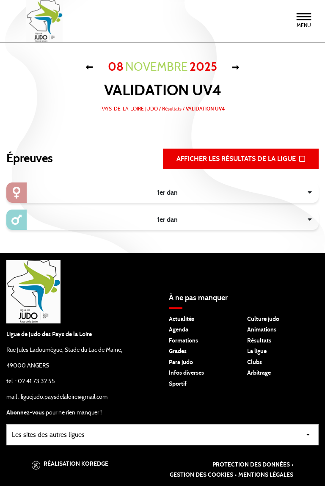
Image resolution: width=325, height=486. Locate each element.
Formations (183, 341)
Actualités (181, 319)
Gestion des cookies (201, 475)
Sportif (178, 384)
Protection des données (251, 465)
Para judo (181, 362)
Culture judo (263, 319)
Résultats (259, 341)
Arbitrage (259, 373)
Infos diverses (186, 373)
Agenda (178, 330)
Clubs (254, 362)
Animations (261, 330)
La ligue (257, 351)
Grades (178, 351)
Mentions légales (265, 475)
